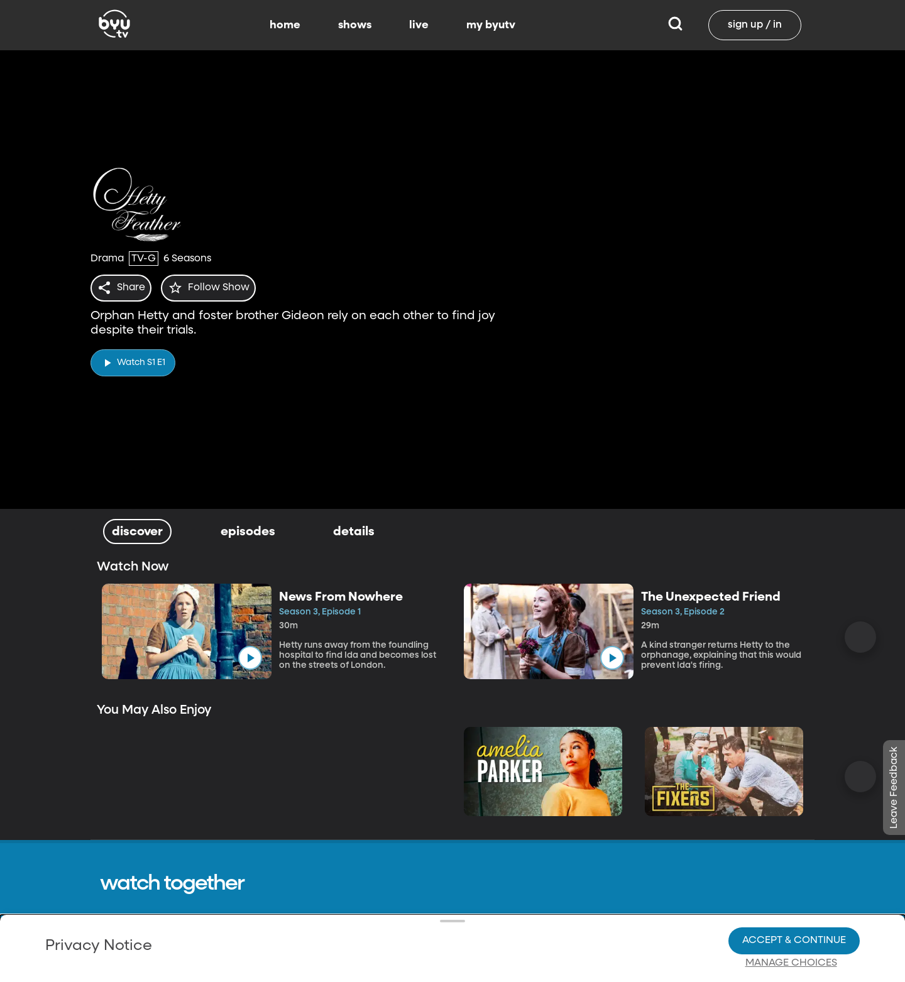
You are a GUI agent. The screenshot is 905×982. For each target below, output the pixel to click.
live (419, 25)
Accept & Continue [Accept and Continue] (794, 897)
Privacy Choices (307, 930)
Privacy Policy (199, 887)
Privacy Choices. (471, 897)
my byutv (490, 25)
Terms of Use (486, 952)
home (285, 25)
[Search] (675, 25)
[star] (215, 288)
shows (354, 25)
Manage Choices (791, 920)
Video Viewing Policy (399, 920)
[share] (123, 288)
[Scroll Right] (860, 637)
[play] (132, 359)
